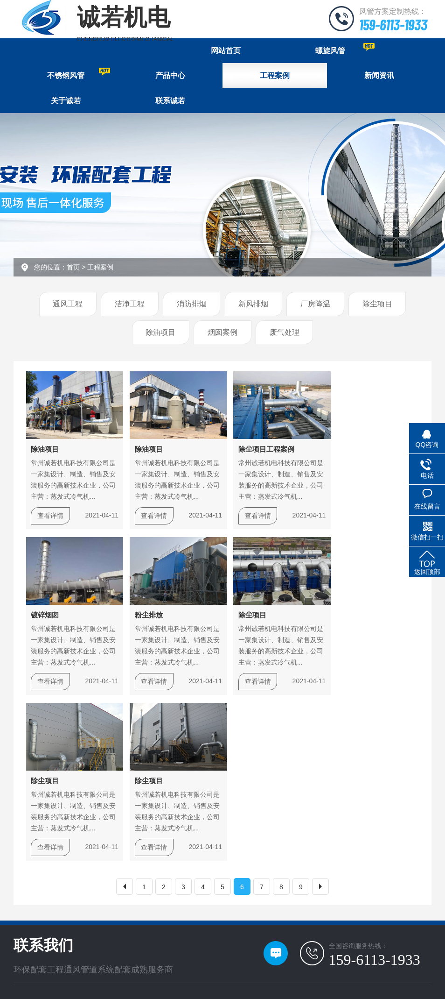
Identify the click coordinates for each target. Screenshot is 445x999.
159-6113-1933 (391, 24)
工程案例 (275, 76)
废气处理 (284, 333)
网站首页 (226, 51)
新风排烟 (253, 305)
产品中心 (170, 76)
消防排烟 (192, 305)
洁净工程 (130, 305)
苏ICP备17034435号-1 (185, 972)
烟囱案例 (222, 333)
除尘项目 (377, 305)
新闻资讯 (379, 76)
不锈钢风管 (78, 74)
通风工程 (68, 305)
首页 (73, 268)
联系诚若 (170, 101)
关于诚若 (66, 101)
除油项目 (160, 333)
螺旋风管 (345, 49)
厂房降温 (315, 305)
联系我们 (76, 910)
